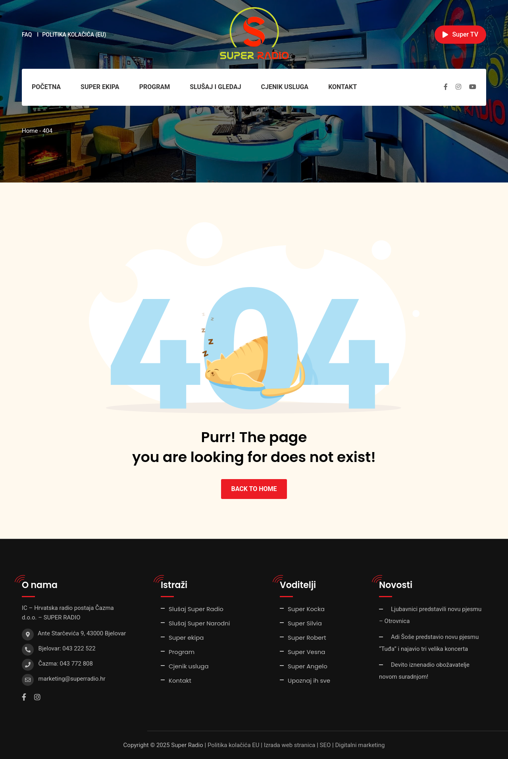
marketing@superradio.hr (72, 678)
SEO (325, 745)
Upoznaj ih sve (309, 680)
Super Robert (307, 637)
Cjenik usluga (285, 87)
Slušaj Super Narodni (199, 623)
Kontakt (342, 87)
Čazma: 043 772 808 (65, 663)
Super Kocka (306, 609)
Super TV (460, 34)
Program (154, 87)
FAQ (27, 34)
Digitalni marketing (360, 745)
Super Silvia (305, 623)
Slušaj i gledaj (215, 87)
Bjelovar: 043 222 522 (67, 648)
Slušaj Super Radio (196, 609)
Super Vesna (306, 652)
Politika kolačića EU (234, 745)
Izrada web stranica (290, 745)
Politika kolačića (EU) (74, 34)
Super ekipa (100, 87)
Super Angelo (307, 666)
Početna (46, 87)
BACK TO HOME (254, 489)
